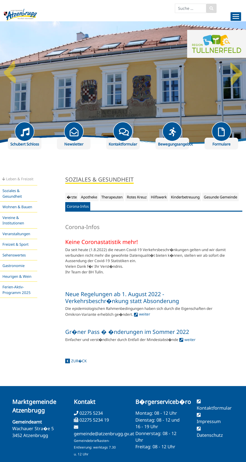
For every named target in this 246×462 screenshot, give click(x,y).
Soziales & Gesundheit (12, 193)
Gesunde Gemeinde (220, 197)
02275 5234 (90, 413)
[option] (123, 82)
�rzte (72, 197)
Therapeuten (112, 197)
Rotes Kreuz (137, 197)
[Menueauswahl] (236, 16)
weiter (144, 314)
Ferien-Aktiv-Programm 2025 (16, 289)
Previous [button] (10, 70)
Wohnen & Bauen (17, 206)
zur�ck (79, 360)
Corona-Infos (78, 206)
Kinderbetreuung (185, 197)
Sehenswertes (14, 255)
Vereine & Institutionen (13, 220)
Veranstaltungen (16, 233)
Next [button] (236, 70)
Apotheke (89, 197)
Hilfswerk (159, 197)
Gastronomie (13, 265)
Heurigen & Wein (16, 276)
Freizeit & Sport (15, 244)
